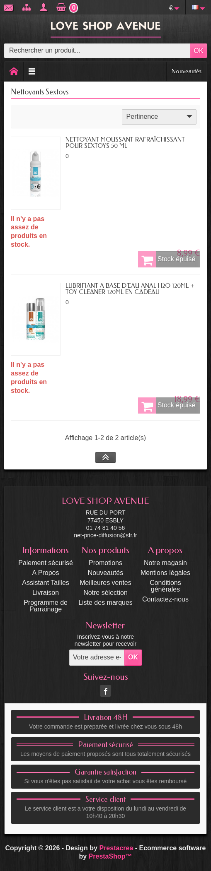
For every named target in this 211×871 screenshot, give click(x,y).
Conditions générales (165, 586)
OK (198, 50)
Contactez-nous (165, 599)
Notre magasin (165, 562)
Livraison (45, 592)
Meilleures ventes (105, 582)
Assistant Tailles (45, 582)
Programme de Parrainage (46, 606)
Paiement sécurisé (45, 562)
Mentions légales (165, 572)
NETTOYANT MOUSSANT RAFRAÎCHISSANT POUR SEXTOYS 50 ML (125, 142)
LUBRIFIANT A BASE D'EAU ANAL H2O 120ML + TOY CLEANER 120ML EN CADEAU (129, 289)
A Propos (45, 572)
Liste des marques (105, 602)
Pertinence (160, 116)
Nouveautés (186, 71)
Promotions (105, 562)
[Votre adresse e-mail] (97, 658)
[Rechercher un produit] (97, 50)
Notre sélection (105, 592)
